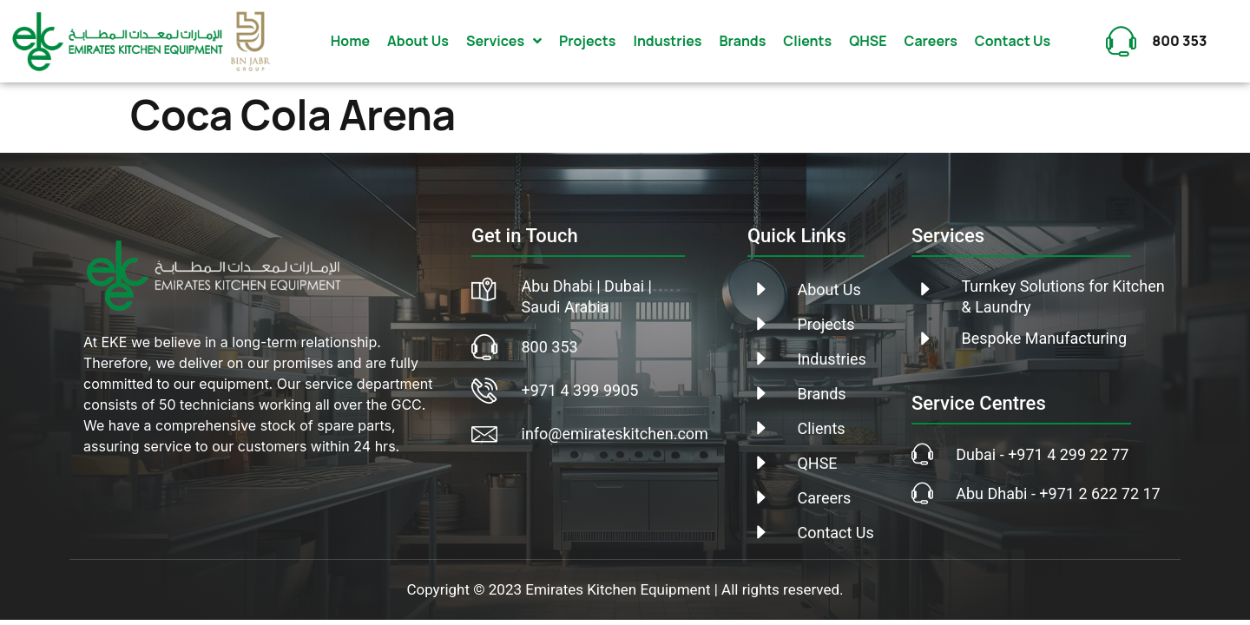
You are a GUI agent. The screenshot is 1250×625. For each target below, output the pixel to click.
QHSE (867, 40)
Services (504, 40)
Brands (742, 40)
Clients (807, 40)
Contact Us (1012, 40)
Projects (587, 40)
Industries (667, 40)
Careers (931, 40)
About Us (418, 40)
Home (350, 40)
